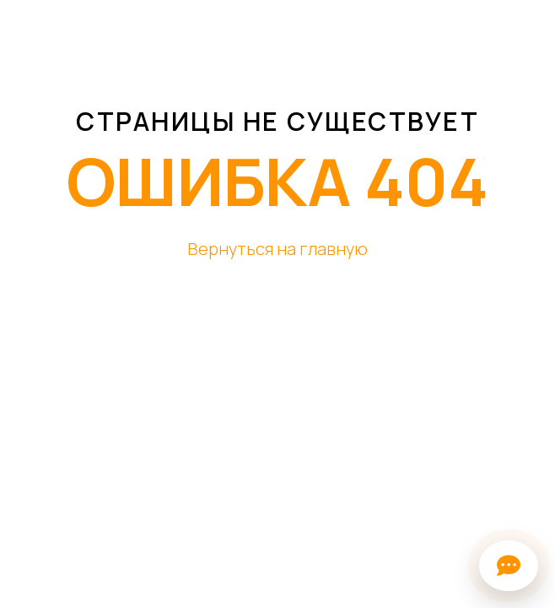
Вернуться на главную (277, 248)
